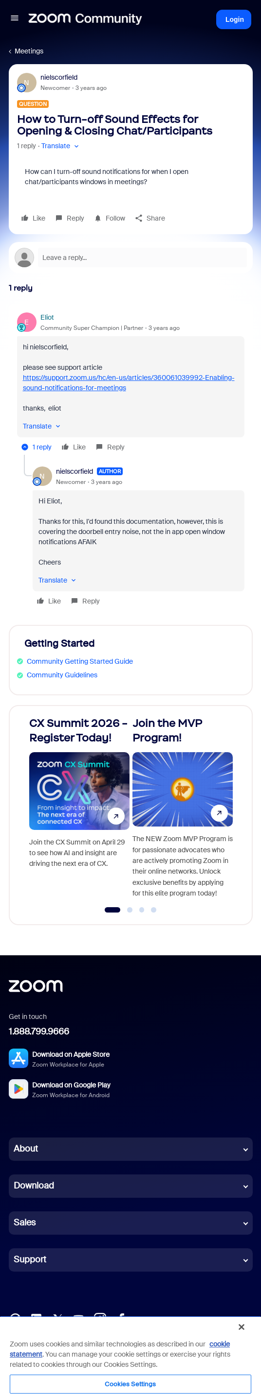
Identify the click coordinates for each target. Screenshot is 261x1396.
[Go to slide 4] (153, 910)
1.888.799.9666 (39, 1031)
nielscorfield (58, 77)
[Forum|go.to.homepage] (85, 19)
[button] (14, 19)
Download (34, 1185)
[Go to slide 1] (112, 910)
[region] (130, 1356)
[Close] (241, 1327)
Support (30, 1259)
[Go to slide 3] (141, 910)
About (26, 1149)
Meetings (29, 51)
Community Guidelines (62, 675)
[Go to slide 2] (130, 910)
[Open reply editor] (131, 257)
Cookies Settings (130, 1384)
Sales (25, 1222)
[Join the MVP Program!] (182, 811)
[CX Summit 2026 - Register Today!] (79, 811)
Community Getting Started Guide (80, 661)
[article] (130, 383)
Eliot (47, 317)
